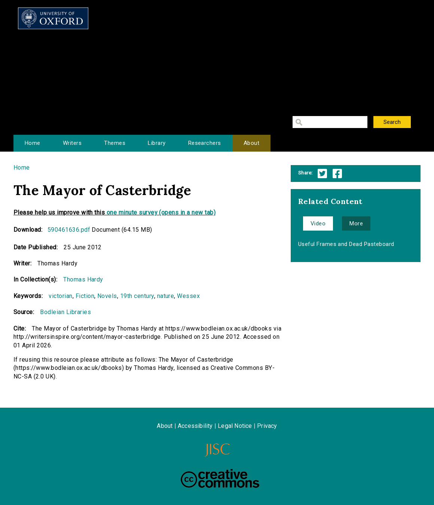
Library (156, 143)
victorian (60, 295)
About (251, 143)
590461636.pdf (69, 229)
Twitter (322, 173)
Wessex (188, 295)
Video (318, 223)
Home (32, 143)
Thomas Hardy (83, 279)
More (356, 223)
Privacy (267, 425)
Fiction (85, 295)
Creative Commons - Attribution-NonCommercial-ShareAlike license (220, 478)
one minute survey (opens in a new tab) (161, 212)
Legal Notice (235, 425)
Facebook (337, 173)
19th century (137, 295)
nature (165, 295)
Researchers (204, 143)
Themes (114, 143)
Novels (107, 295)
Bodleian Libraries (65, 312)
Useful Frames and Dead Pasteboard (346, 244)
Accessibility (195, 425)
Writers (72, 143)
